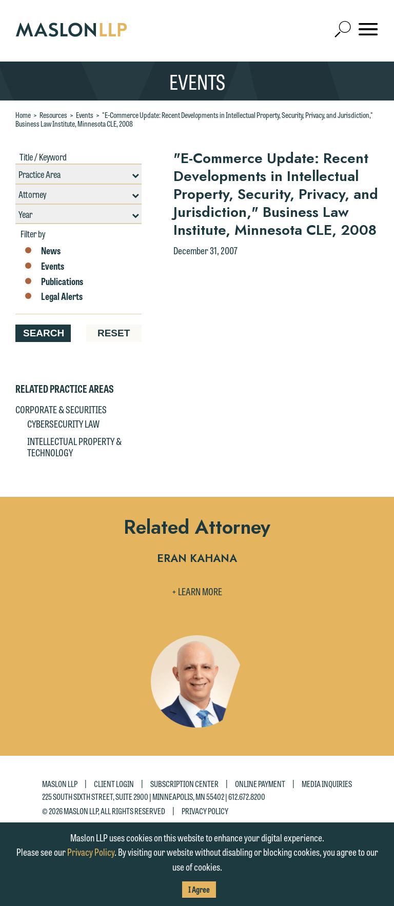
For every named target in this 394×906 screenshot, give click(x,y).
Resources (53, 114)
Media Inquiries (327, 784)
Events (84, 114)
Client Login (114, 784)
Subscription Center (184, 784)
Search (43, 333)
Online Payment (260, 784)
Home (23, 114)
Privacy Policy (205, 810)
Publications (53, 281)
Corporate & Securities (61, 409)
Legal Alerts (53, 296)
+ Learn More (197, 591)
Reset (113, 333)
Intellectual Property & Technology (74, 446)
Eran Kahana (197, 559)
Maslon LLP (59, 784)
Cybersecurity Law (63, 423)
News (42, 250)
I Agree (199, 889)
